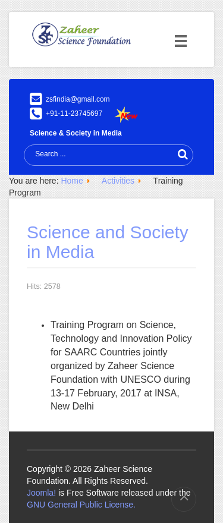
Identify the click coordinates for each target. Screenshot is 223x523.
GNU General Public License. (81, 504)
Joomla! (41, 492)
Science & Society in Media (76, 133)
